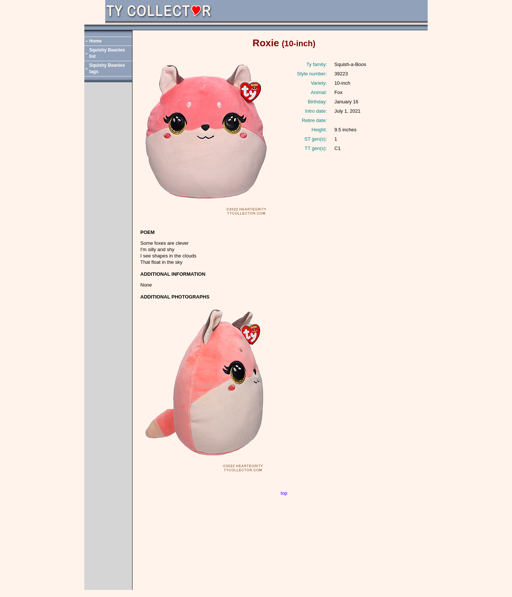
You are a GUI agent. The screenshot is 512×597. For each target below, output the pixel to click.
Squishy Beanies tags (107, 68)
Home (95, 41)
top (284, 493)
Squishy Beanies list (107, 53)
